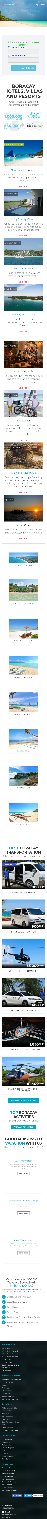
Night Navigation (8, 1396)
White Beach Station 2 (10, 1354)
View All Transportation (23, 1100)
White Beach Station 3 (10, 1357)
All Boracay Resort (8, 1348)
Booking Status (7, 1456)
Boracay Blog (7, 1439)
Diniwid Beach (7, 1362)
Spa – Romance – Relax (10, 1422)
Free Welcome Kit (8, 1473)
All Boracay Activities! (9, 1408)
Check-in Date (16, 47)
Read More (23, 1171)
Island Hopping (7, 1416)
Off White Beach (8, 1368)
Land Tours (6, 1419)
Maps (4, 1450)
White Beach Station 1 (10, 1351)
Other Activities (7, 1428)
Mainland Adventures (9, 1490)
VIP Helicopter (7, 1391)
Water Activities (7, 1425)
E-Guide (5, 1453)
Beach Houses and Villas (10, 1365)
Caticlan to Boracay (9, 1482)
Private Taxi (6, 1393)
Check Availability (23, 68)
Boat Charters (7, 1411)
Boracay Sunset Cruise (10, 1430)
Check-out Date (17, 55)
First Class (5, 1388)
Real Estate (6, 1442)
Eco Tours (5, 1413)
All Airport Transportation (11, 1379)
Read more (23, 187)
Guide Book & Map (8, 1471)
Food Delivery (7, 1459)
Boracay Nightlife (8, 1448)
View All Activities (23, 1127)
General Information (9, 1468)
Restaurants (6, 1445)
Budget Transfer (8, 1382)
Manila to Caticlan (8, 1479)
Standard (5, 1385)
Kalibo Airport (7, 1485)
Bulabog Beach (7, 1359)
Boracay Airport (8, 1476)
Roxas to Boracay (8, 1487)
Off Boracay (6, 1371)
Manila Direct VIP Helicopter (12, 1399)
